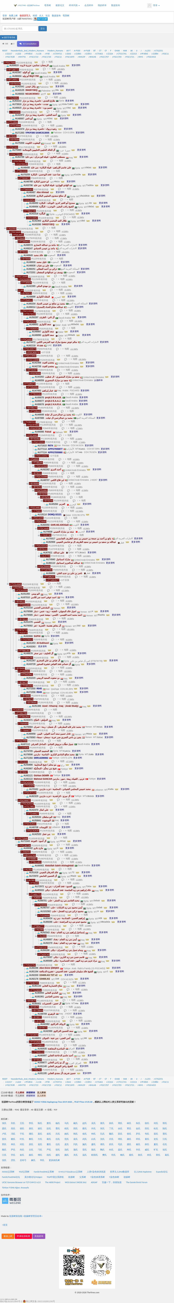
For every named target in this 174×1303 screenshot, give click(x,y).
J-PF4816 (28, 53)
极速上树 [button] (8, 1236)
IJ (136, 50)
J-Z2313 (133, 53)
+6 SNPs (69, 279)
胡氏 (22, 1128)
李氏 (31, 1123)
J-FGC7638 (10, 57)
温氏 (84, 1155)
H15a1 (50, 118)
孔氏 (102, 1134)
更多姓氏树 (54, 1160)
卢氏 (4, 1134)
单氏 (13, 1144)
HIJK (125, 50)
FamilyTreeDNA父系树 (44, 1171)
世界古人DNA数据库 (119, 1171)
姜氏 (4, 1139)
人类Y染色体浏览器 (96, 1171)
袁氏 (75, 1139)
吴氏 (93, 1123)
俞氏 (22, 1155)
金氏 (138, 1128)
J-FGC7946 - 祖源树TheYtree (29, 5)
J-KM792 (22, 57)
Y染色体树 (114, 1177)
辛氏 (138, 1149)
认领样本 (98, 380)
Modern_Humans (55, 50)
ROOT (4, 50)
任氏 (58, 1139)
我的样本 (102, 5)
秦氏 (138, 1144)
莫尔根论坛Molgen (33, 1177)
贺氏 (58, 1149)
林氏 (129, 1123)
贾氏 (165, 1134)
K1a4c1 (82, 449)
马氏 (66, 1123)
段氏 (49, 1155)
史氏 (156, 1139)
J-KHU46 (92, 57)
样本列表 (74, 5)
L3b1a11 (82, 552)
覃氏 (129, 1128)
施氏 (84, 1144)
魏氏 (111, 1134)
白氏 (93, 1139)
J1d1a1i (96, 900)
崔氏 (49, 1134)
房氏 (31, 1144)
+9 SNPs (74, 370)
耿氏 (140, 1155)
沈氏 (102, 1139)
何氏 (156, 1123)
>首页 (4, 1225)
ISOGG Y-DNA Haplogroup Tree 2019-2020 (53, 1102)
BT (94, 50)
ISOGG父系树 (8, 1171)
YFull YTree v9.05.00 (83, 1102)
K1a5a (110, 789)
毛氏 (120, 1144)
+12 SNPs (70, 300)
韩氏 (75, 1134)
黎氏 (31, 1139)
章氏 (158, 1155)
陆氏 (165, 1128)
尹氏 (13, 1149)
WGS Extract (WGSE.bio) (75, 1182)
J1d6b (90, 754)
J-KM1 (140, 57)
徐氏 (147, 1123)
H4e (76, 1003)
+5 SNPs (75, 189)
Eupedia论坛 (162, 1171)
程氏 (66, 1128)
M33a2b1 (75, 324)
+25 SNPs (62, 147)
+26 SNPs (82, 359)
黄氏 (102, 1123)
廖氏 (93, 1144)
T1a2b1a (89, 185)
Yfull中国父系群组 (55, 1177)
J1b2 (78, 626)
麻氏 (33, 1160)
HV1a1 (63, 841)
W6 (85, 1038)
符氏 (113, 1155)
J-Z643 (68, 53)
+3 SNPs (62, 97)
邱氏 (22, 1144)
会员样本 (88, 5)
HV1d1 (100, 727)
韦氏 (147, 1134)
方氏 (40, 1139)
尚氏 (22, 1149)
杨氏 (58, 1123)
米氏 (149, 1155)
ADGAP (94, 1182)
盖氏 (120, 1149)
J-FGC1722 (33, 57)
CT (100, 50)
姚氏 (66, 1134)
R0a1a (89, 734)
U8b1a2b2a (105, 922)
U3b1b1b (90, 796)
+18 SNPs (67, 671)
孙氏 (111, 1123)
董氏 (49, 1144)
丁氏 (111, 1128)
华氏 (42, 1160)
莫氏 (40, 1134)
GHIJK (117, 50)
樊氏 (104, 1155)
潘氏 (31, 1134)
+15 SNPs (65, 252)
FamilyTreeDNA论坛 (11, 1177)
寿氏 (129, 1149)
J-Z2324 (109, 53)
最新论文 (60, 5)
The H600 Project (52, 1182)
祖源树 (71, 1177)
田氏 (147, 1128)
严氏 (49, 1149)
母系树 (47, 5)
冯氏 (13, 1134)
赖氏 (13, 1139)
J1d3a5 (99, 907)
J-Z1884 (154, 53)
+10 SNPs (54, 136)
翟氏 (131, 1155)
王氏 (22, 1123)
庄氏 (111, 1139)
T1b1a (88, 886)
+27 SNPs (69, 761)
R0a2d (73, 876)
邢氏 (4, 1144)
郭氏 (165, 1123)
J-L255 (147, 50)
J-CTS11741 (121, 53)
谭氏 (102, 1144)
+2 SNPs (57, 80)
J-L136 (38, 53)
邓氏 (120, 1139)
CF (106, 50)
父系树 (82, 1177)
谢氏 (40, 1128)
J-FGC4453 (151, 57)
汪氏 (165, 1139)
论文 (48, 15)
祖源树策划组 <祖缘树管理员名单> (25, 1216)
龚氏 (129, 1144)
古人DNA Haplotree (143, 1171)
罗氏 (138, 1134)
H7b (68, 653)
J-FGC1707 (104, 57)
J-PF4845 (144, 53)
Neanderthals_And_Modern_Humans (27, 50)
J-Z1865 (77, 53)
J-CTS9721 (57, 53)
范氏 (66, 1139)
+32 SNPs (64, 83)
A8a (57, 90)
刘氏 (13, 1123)
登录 (153, 5)
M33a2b (71, 335)
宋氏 (102, 1128)
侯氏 (84, 1134)
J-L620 (18, 53)
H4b (80, 452)
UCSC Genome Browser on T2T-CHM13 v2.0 (21, 1182)
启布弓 (23, 1160)
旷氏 (156, 1149)
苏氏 (120, 1134)
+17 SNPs (65, 590)
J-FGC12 (58, 57)
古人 (41, 15)
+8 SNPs (78, 210)
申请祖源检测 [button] (23, 1236)
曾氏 (129, 1134)
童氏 (147, 1139)
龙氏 (40, 1144)
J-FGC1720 (46, 57)
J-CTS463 (99, 53)
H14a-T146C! (67, 104)
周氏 (120, 1123)
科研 (35, 15)
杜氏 (156, 1128)
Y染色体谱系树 (98, 1177)
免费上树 (13, 15)
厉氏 (13, 1160)
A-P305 (77, 50)
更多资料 (76, 65)
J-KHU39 (81, 57)
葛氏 (167, 1155)
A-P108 (87, 50)
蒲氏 (75, 1149)
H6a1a (56, 181)
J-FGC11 (165, 53)
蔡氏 (84, 1128)
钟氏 (93, 1134)
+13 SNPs (82, 1045)
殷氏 (93, 1149)
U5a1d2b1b (84, 196)
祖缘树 (127, 1177)
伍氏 (58, 1144)
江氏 (4, 1155)
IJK (131, 50)
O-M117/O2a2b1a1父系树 (70, 1171)
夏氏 (156, 1144)
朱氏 (138, 1123)
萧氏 (49, 1123)
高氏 (13, 1128)
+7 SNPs (63, 238)
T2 (73, 872)
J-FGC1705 (117, 57)
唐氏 (31, 1128)
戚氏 (147, 1149)
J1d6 (57, 979)
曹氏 (58, 1128)
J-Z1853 (88, 53)
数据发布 (115, 5)
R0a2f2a (101, 615)
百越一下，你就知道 (112, 1182)
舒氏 (111, 1144)
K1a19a (77, 174)
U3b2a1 (88, 167)
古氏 (31, 1149)
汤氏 (66, 1149)
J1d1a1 (100, 737)
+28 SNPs (61, 69)
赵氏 (84, 1123)
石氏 (165, 1144)
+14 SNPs (87, 556)
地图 (50, 62)
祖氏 (165, 1149)
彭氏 (49, 1128)
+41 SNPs (78, 321)
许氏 (93, 1128)
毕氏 (138, 1139)
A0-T (68, 50)
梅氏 (122, 1155)
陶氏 (102, 1149)
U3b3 (83, 221)
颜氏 (66, 1155)
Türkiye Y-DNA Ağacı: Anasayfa (15, 1187)
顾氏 (4, 1149)
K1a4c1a (66, 751)
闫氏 (75, 1144)
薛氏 (147, 1144)
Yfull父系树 (24, 1171)
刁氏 (40, 1149)
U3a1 (68, 108)
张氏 (4, 1123)
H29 (100, 918)
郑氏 (75, 1128)
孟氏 (66, 1144)
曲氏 (31, 1155)
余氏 (120, 1128)
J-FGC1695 (69, 57)
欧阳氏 (94, 1155)
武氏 (84, 1139)
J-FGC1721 (129, 57)
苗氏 (156, 1134)
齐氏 (13, 1155)
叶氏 (22, 1139)
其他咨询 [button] (38, 1236)
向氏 (111, 1149)
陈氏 (40, 1123)
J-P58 (47, 53)
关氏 (75, 1155)
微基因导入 (25, 15)
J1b (90, 203)
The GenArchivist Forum (136, 1182)
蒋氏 (49, 1139)
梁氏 (4, 1128)
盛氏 (58, 1155)
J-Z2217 (8, 53)
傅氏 (40, 1155)
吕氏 (58, 1134)
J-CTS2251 (158, 50)
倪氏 (4, 1160)
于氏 (22, 1134)
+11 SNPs (74, 349)
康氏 (129, 1139)
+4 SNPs (65, 154)
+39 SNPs (70, 629)
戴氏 (75, 1123)
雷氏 (84, 1149)
